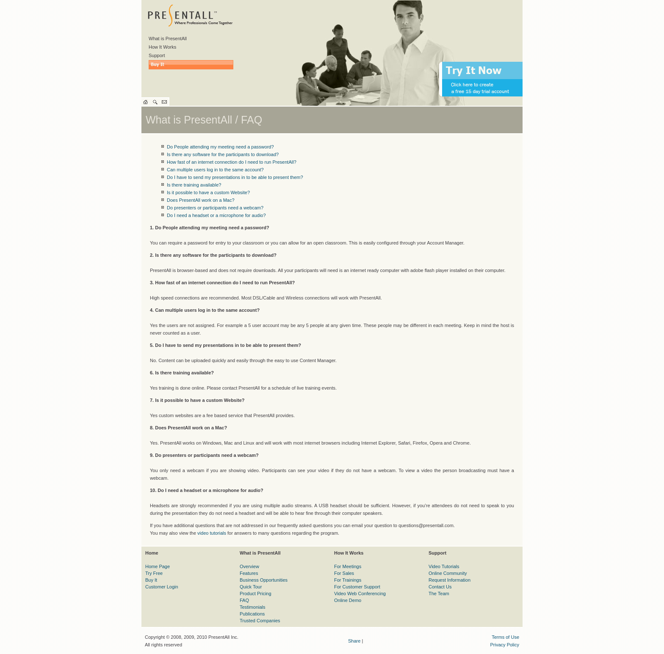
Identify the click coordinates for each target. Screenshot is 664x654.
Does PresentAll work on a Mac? (201, 200)
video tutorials (211, 533)
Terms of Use (505, 637)
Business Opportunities (264, 580)
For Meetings (347, 566)
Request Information (449, 580)
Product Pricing (255, 593)
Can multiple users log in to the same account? (215, 169)
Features (249, 573)
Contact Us (440, 586)
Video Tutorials (444, 566)
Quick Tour (251, 586)
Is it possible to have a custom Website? (208, 192)
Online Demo (347, 600)
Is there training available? (194, 184)
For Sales (344, 573)
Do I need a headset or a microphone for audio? (216, 215)
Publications (252, 613)
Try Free (154, 573)
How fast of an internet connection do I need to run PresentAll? (231, 162)
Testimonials (253, 607)
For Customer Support (357, 586)
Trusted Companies (260, 620)
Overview (249, 566)
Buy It (151, 580)
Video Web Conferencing (360, 593)
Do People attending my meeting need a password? (220, 146)
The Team (439, 593)
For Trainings (347, 580)
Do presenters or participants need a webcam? (215, 207)
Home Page (157, 566)
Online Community (448, 573)
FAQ (244, 600)
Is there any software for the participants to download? (223, 154)
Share (354, 640)
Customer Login (161, 586)
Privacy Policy (504, 644)
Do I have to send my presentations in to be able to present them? (235, 177)
